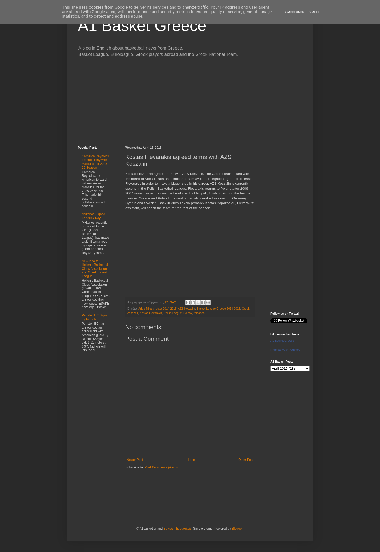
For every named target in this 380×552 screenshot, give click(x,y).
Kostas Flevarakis (151, 313)
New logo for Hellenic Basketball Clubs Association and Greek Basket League (95, 268)
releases (199, 313)
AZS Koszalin (186, 308)
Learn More (294, 12)
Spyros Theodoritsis (177, 528)
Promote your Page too (285, 349)
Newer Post (135, 460)
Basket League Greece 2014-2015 (218, 308)
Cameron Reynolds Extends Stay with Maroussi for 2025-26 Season (95, 161)
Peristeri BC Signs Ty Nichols (94, 317)
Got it (314, 12)
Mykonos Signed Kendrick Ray (93, 216)
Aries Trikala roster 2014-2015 (157, 308)
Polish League (173, 313)
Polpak (187, 313)
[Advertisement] (190, 101)
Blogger (237, 528)
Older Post (245, 460)
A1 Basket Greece (142, 25)
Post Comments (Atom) (161, 467)
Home (191, 460)
